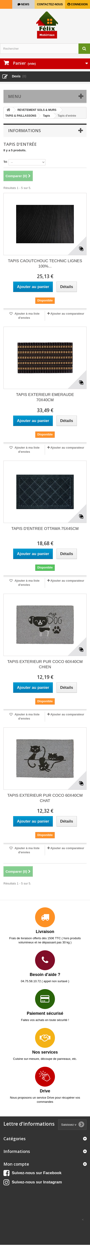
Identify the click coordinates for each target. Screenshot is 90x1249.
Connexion (79, 4)
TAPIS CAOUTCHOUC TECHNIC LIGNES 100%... (45, 263)
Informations (24, 130)
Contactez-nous (50, 4)
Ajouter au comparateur (67, 313)
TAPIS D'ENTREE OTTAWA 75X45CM (44, 528)
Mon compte (16, 1164)
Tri (5, 162)
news (24, 4)
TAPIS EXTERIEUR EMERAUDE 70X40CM (45, 397)
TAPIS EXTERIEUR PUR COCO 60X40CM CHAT (45, 798)
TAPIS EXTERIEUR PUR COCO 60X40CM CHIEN (45, 664)
